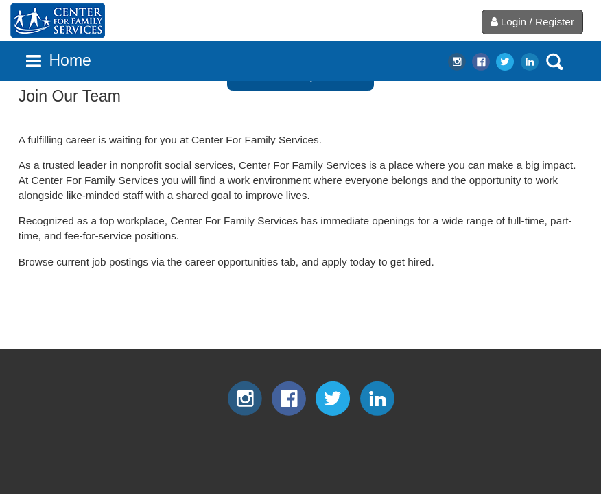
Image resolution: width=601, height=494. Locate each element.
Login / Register (532, 21)
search (554, 61)
